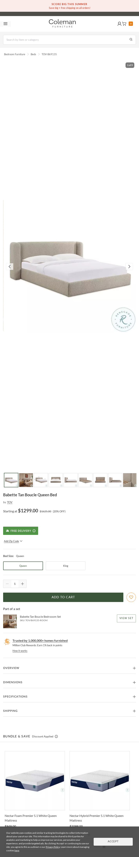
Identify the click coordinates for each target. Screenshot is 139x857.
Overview (11, 668)
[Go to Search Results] (131, 40)
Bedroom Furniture (14, 54)
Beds (33, 54)
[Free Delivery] (20, 531)
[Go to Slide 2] (26, 480)
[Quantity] (15, 584)
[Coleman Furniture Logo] (62, 24)
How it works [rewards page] (20, 650)
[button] (119, 23)
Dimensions (12, 682)
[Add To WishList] (131, 597)
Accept (113, 841)
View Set (126, 618)
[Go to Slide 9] (130, 480)
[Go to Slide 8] (115, 480)
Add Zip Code (13, 541)
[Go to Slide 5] (71, 480)
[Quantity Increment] (22, 584)
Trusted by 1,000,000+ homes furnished (40, 640)
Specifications (15, 696)
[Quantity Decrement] (7, 584)
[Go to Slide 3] (41, 480)
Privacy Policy (53, 846)
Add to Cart (63, 597)
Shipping (10, 711)
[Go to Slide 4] (56, 480)
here (16, 850)
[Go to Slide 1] (11, 480)
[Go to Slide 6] (85, 480)
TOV (10, 502)
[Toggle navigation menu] (5, 24)
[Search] (69, 39)
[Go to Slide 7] (100, 480)
